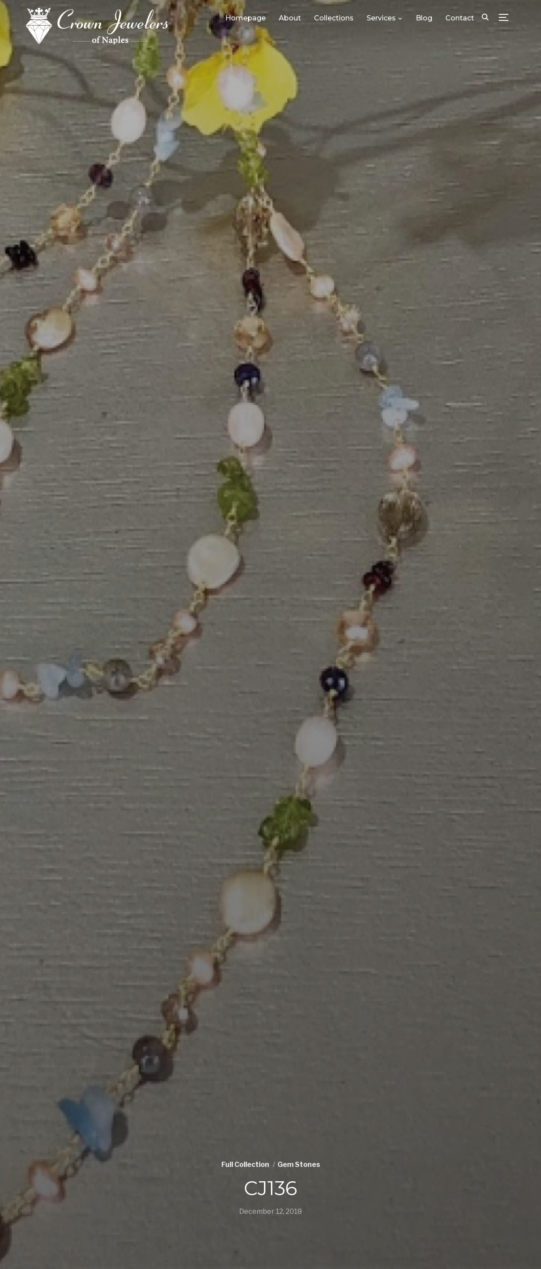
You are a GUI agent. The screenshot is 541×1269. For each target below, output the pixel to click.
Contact (459, 18)
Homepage (245, 18)
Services (381, 18)
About (290, 18)
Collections (334, 18)
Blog (424, 18)
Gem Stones (298, 1164)
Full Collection (245, 1164)
